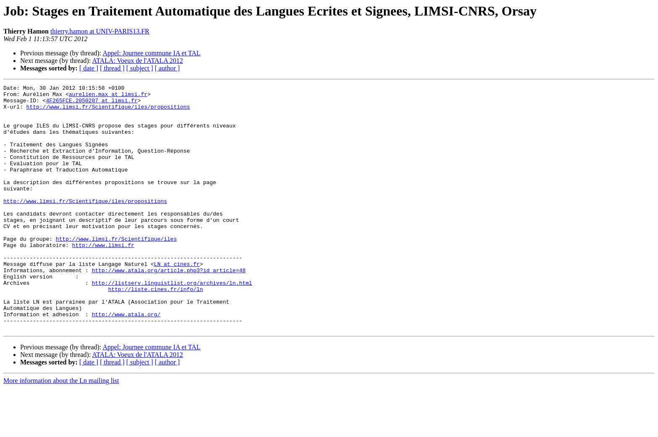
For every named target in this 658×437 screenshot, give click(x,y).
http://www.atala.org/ (126, 360)
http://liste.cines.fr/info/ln (155, 330)
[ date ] (88, 68)
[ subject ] (139, 68)
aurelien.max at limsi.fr (108, 96)
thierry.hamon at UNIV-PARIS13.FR (99, 31)
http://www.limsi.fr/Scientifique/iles (116, 270)
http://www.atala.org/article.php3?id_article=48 (169, 308)
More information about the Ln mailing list (61, 429)
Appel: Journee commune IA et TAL (151, 53)
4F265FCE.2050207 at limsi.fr (91, 104)
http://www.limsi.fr (103, 277)
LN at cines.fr (177, 300)
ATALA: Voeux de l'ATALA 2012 (137, 60)
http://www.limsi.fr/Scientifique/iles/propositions (108, 111)
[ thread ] (112, 68)
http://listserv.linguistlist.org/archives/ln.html (172, 323)
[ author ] (167, 68)
